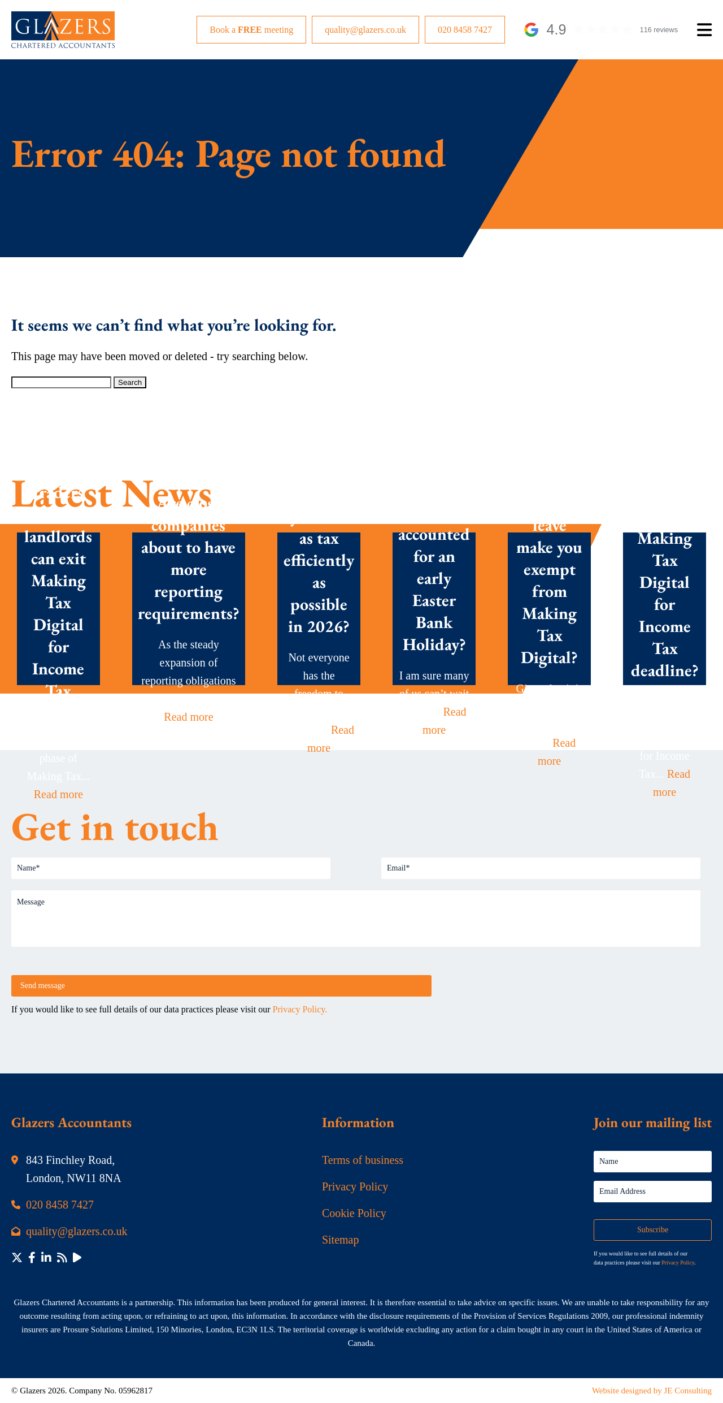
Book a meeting (251, 29)
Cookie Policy (354, 1213)
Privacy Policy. (300, 1009)
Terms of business (362, 1160)
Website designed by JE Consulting (652, 1390)
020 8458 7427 (465, 29)
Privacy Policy (355, 1186)
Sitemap (340, 1239)
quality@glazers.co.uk (365, 29)
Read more (58, 794)
